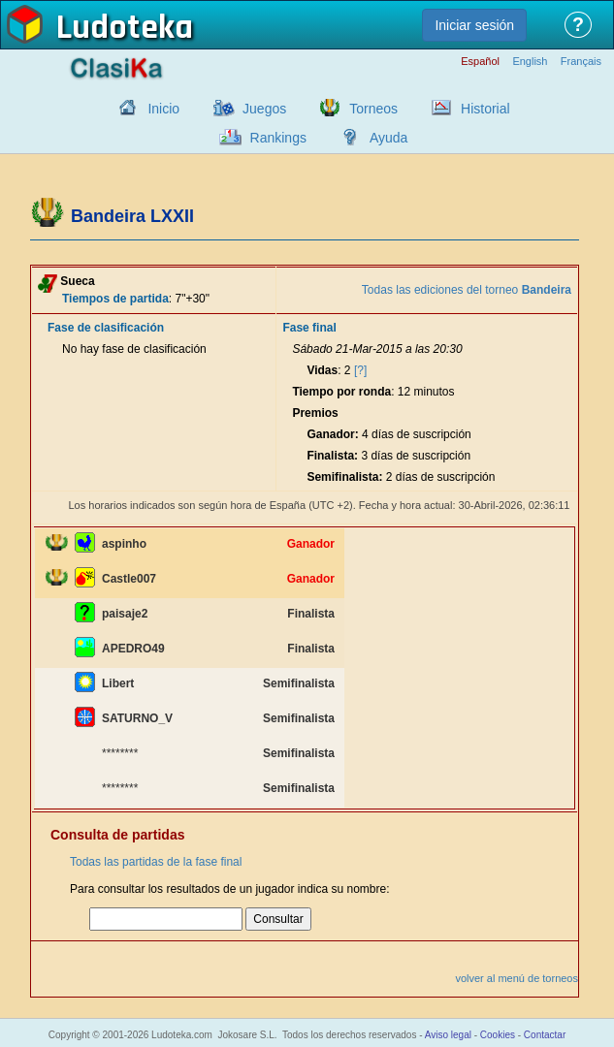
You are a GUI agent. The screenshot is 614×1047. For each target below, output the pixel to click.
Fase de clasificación (106, 327)
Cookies (497, 1035)
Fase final (309, 327)
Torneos (373, 108)
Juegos (264, 108)
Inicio (163, 108)
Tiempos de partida (115, 298)
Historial (485, 108)
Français (581, 61)
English (529, 61)
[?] (360, 370)
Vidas (322, 370)
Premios (315, 413)
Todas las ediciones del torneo (466, 290)
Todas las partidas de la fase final (156, 862)
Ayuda (388, 137)
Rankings (278, 137)
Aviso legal (448, 1035)
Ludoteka (124, 28)
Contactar (545, 1035)
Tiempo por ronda (341, 391)
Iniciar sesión (474, 25)
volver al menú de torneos (516, 978)
